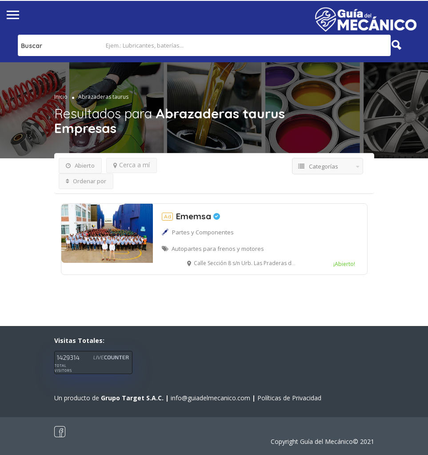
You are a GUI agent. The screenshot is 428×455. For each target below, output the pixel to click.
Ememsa (191, 216)
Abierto (80, 165)
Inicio (61, 97)
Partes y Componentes (203, 232)
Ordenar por (86, 181)
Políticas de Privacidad (289, 398)
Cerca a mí (131, 165)
